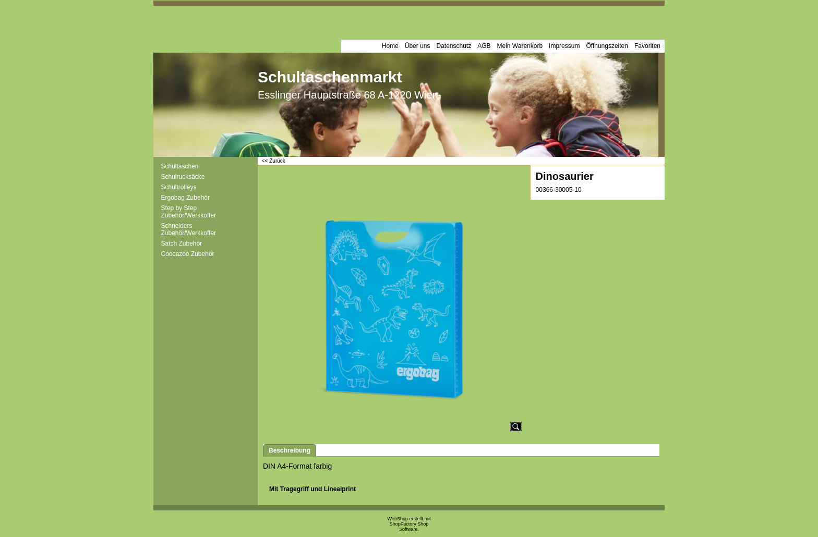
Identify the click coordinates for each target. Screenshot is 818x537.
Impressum (564, 46)
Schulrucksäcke (183, 176)
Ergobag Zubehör (185, 197)
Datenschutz (453, 46)
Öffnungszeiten (607, 46)
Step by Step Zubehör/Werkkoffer (188, 211)
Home (390, 46)
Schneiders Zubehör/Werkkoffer (188, 229)
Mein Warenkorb (520, 46)
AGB (483, 46)
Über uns (417, 46)
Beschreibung (289, 450)
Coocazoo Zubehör (187, 254)
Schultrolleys (179, 187)
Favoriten (647, 46)
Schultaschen (180, 166)
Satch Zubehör (181, 243)
